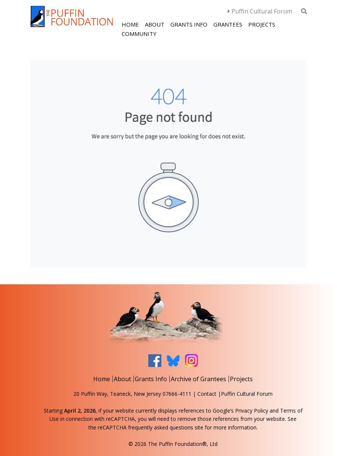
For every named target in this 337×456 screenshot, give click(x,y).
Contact (206, 393)
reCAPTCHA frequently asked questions (145, 427)
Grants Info (188, 24)
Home (130, 24)
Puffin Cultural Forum (260, 11)
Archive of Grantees (198, 379)
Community (139, 33)
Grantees (227, 24)
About (154, 24)
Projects (261, 24)
